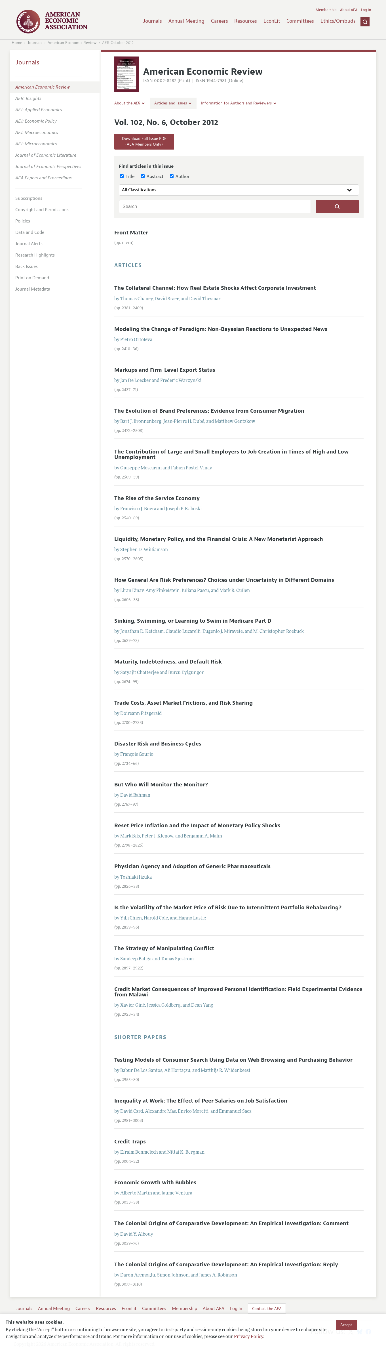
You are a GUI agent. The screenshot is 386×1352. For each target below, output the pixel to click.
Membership (326, 10)
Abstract (152, 176)
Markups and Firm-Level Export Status (164, 370)
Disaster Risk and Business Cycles (157, 743)
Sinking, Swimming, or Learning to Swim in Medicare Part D (192, 621)
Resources (245, 21)
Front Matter (131, 232)
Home (17, 42)
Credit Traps (130, 1141)
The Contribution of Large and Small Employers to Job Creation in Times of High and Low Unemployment (231, 454)
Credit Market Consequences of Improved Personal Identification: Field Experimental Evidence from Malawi (238, 992)
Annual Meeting (186, 21)
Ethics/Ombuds (338, 21)
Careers (219, 21)
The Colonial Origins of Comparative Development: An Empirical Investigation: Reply (226, 1264)
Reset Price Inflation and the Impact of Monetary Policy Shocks (197, 825)
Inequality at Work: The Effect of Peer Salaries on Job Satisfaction (200, 1100)
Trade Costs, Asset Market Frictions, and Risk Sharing (183, 703)
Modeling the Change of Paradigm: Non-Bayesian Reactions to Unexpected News (220, 329)
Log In (366, 10)
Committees (300, 21)
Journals (152, 21)
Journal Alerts (29, 244)
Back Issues (26, 266)
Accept (346, 1324)
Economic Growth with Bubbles (155, 1182)
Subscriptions (28, 198)
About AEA (348, 10)
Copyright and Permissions (42, 210)
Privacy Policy (248, 1337)
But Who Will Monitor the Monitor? (161, 784)
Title (127, 176)
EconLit (271, 21)
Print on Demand (32, 278)
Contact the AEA (267, 1308)
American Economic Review (72, 42)
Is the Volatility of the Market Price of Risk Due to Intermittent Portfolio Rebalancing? (227, 907)
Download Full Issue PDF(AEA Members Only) (144, 141)
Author (179, 176)
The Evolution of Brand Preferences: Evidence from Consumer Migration (209, 411)
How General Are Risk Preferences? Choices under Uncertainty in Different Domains (224, 580)
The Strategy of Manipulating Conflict (164, 948)
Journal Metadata (32, 289)
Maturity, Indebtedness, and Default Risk (168, 661)
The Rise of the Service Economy (157, 498)
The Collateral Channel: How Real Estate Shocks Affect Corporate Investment (215, 288)
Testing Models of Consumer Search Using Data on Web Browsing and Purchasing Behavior (233, 1060)
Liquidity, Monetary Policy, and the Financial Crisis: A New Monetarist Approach (218, 539)
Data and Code (29, 232)
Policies (22, 221)
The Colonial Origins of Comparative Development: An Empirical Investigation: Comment (231, 1223)
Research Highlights (35, 255)
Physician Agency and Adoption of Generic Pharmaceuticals (192, 866)
